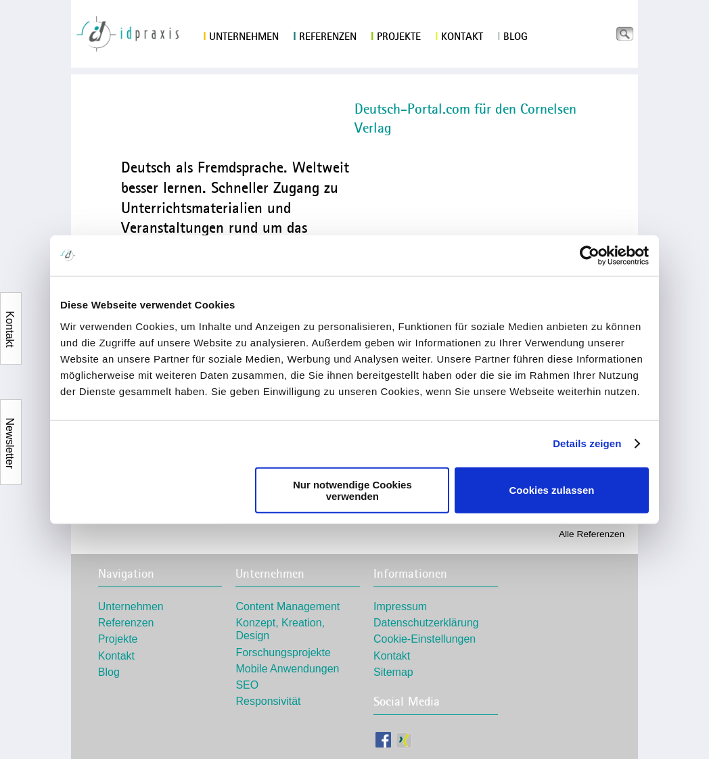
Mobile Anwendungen (287, 668)
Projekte (396, 36)
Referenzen (325, 36)
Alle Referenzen (591, 534)
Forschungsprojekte (283, 652)
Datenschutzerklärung (426, 622)
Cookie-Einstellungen (424, 639)
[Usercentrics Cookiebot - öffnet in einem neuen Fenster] (589, 256)
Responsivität (267, 701)
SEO (246, 685)
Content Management (287, 606)
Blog (512, 36)
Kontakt (459, 36)
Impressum (400, 606)
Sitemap (393, 672)
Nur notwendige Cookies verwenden (352, 489)
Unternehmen (241, 36)
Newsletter (10, 425)
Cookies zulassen (552, 490)
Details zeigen (587, 443)
